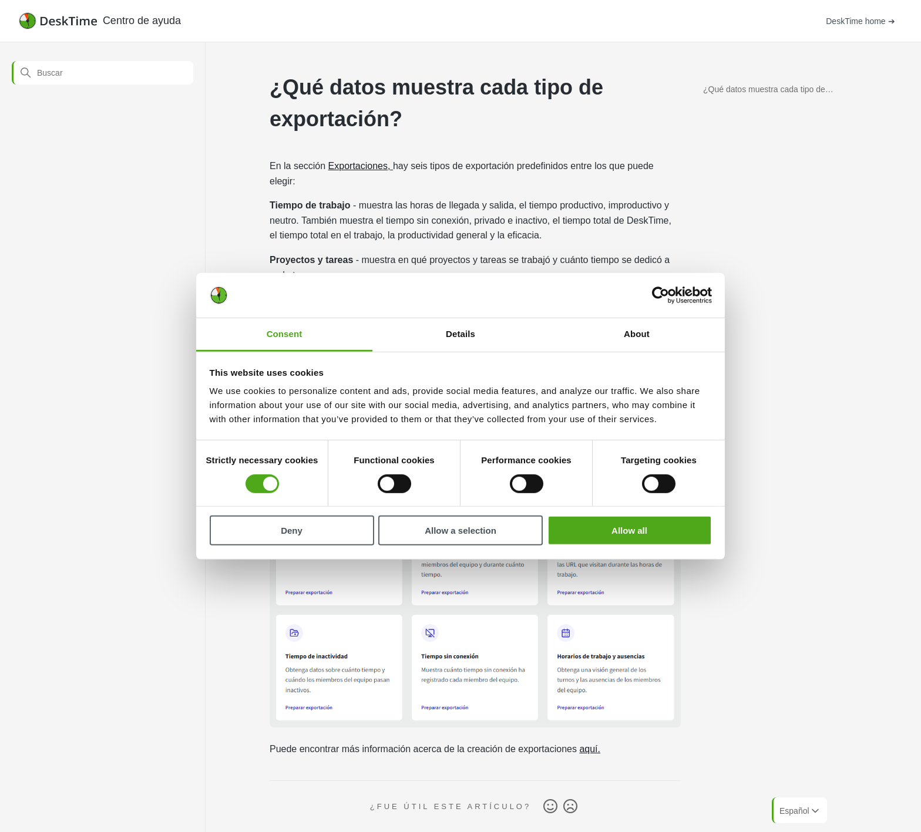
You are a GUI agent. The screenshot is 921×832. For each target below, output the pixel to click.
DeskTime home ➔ (860, 21)
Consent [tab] (284, 334)
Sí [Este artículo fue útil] (550, 807)
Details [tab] (460, 334)
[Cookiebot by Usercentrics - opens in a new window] (660, 295)
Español (800, 811)
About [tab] (637, 334)
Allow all (629, 530)
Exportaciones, (360, 166)
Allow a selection (460, 530)
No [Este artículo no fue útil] (570, 807)
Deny (291, 530)
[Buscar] (102, 73)
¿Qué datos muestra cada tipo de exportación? (764, 91)
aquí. (589, 749)
